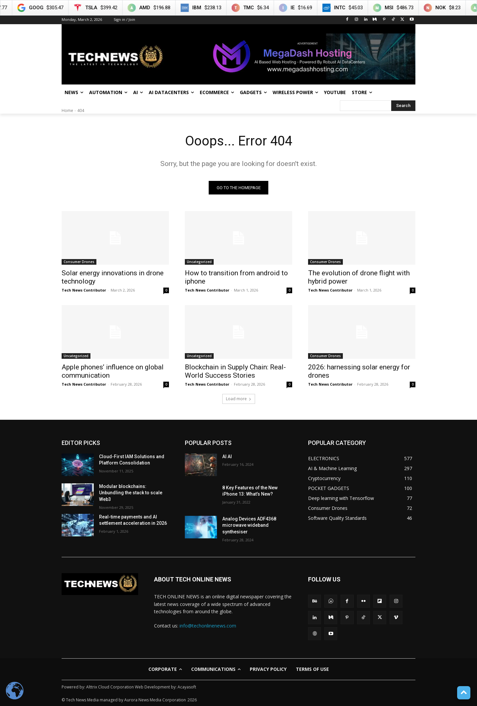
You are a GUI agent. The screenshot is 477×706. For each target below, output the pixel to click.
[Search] (403, 105)
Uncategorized (199, 261)
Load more (238, 399)
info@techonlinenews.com (208, 626)
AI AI (227, 456)
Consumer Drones (79, 261)
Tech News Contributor (84, 290)
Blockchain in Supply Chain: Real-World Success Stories (235, 371)
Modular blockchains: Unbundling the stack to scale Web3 (130, 493)
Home (67, 110)
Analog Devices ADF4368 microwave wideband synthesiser (249, 525)
